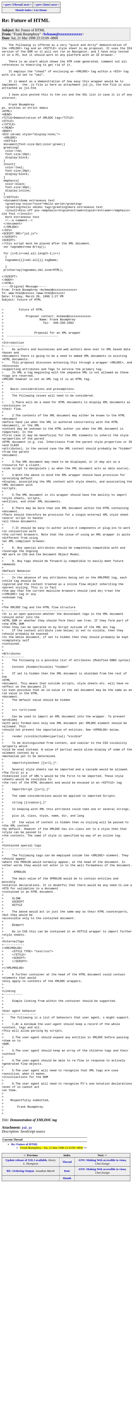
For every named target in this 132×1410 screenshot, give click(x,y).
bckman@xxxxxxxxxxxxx (63, 34)
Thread (17, 4)
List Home (40, 10)
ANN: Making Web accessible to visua (102, 1374)
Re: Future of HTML (24, 1358)
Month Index (23, 10)
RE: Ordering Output (20, 1385)
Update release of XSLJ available (26, 1374)
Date (47, 4)
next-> (28, 4)
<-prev (7, 4)
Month (67, 1392)
